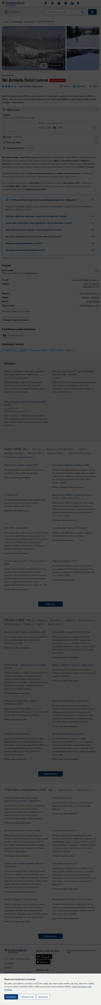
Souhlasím (11, 997)
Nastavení (43, 997)
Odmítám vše (27, 997)
